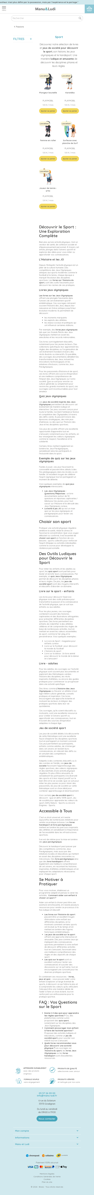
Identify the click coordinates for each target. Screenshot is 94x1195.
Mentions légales (47, 1174)
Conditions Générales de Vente (47, 1176)
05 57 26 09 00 (47, 1093)
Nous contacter (47, 1118)
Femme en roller (48, 140)
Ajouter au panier (48, 111)
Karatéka (70, 92)
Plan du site (47, 1182)
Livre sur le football (53, 646)
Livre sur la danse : (53, 653)
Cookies (47, 1179)
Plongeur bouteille (48, 92)
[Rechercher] (47, 18)
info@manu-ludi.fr (47, 1095)
